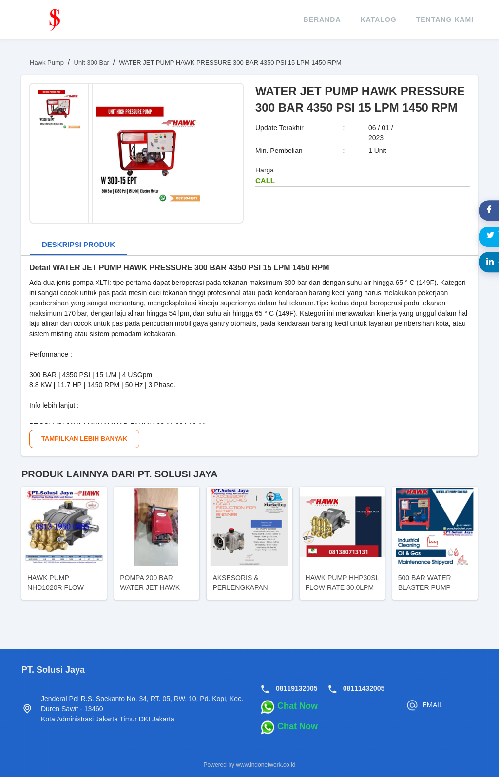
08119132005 (297, 688)
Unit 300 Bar (91, 62)
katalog (379, 19)
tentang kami (445, 19)
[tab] (78, 245)
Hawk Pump (47, 62)
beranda (322, 19)
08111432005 (364, 688)
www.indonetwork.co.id (265, 764)
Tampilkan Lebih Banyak (84, 438)
